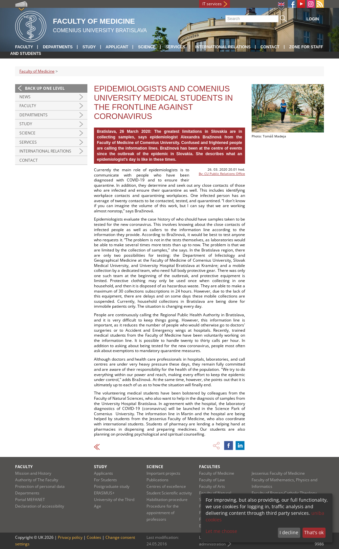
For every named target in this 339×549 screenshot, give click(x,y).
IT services (212, 4)
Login (312, 19)
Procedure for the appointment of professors (163, 512)
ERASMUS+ (104, 493)
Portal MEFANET (30, 499)
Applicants (103, 473)
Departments (57, 47)
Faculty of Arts (212, 486)
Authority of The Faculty (36, 480)
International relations (223, 47)
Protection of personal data (40, 486)
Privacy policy (70, 537)
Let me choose (221, 531)
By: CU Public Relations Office (222, 173)
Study (89, 47)
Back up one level (45, 88)
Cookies (94, 537)
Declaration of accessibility (39, 506)
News (25, 97)
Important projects (163, 473)
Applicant (117, 47)
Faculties (209, 466)
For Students (105, 480)
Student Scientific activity (169, 493)
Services (175, 47)
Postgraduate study (111, 486)
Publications (158, 480)
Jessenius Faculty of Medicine (278, 473)
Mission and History (33, 473)
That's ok (314, 532)
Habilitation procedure (167, 499)
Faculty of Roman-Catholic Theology (284, 493)
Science (146, 47)
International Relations (45, 151)
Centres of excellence (166, 486)
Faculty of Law (212, 480)
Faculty (24, 47)
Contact (270, 47)
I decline (289, 532)
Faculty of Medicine (37, 71)
